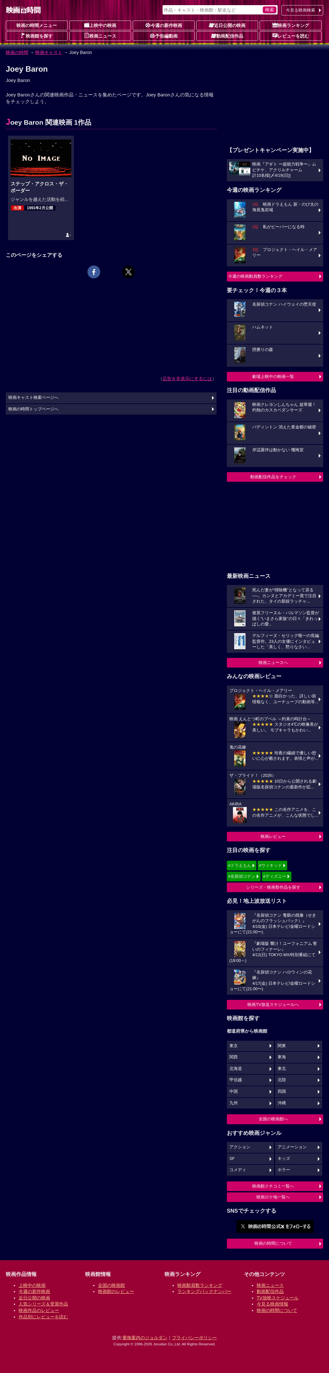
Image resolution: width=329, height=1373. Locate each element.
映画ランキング (290, 25)
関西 (233, 1057)
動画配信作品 (227, 36)
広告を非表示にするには (187, 378)
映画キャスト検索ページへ (33, 397)
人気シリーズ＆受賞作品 (43, 1303)
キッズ (284, 1158)
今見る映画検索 (300, 10)
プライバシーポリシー (194, 1337)
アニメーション (292, 1147)
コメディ (237, 1170)
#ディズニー (274, 876)
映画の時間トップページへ (33, 409)
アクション (239, 1147)
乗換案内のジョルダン (144, 1337)
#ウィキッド (270, 865)
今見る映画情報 (272, 1303)
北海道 (235, 1068)
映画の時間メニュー (36, 25)
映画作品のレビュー (39, 1310)
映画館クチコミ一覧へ (273, 1186)
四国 (282, 1091)
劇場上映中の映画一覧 (273, 376)
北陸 (282, 1080)
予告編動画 (164, 36)
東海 (282, 1057)
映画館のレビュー (116, 1291)
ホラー (284, 1170)
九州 (233, 1103)
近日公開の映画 (227, 25)
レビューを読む (290, 36)
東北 (282, 1068)
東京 (233, 1046)
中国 (233, 1091)
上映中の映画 (100, 25)
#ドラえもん (239, 865)
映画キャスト (48, 52)
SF (232, 1158)
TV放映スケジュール (277, 1297)
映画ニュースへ (273, 662)
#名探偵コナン (241, 876)
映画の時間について (273, 1243)
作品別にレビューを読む (43, 1316)
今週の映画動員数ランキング (255, 276)
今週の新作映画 (164, 25)
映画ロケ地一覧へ (273, 1197)
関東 (282, 1046)
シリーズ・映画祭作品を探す (273, 887)
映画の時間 (17, 52)
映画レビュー (273, 836)
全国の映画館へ (273, 1119)
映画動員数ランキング (199, 1285)
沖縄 (282, 1103)
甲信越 (235, 1080)
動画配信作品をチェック (273, 476)
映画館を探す (37, 36)
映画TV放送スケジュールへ (273, 1004)
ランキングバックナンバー (204, 1291)
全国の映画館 (111, 1285)
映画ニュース (100, 36)
